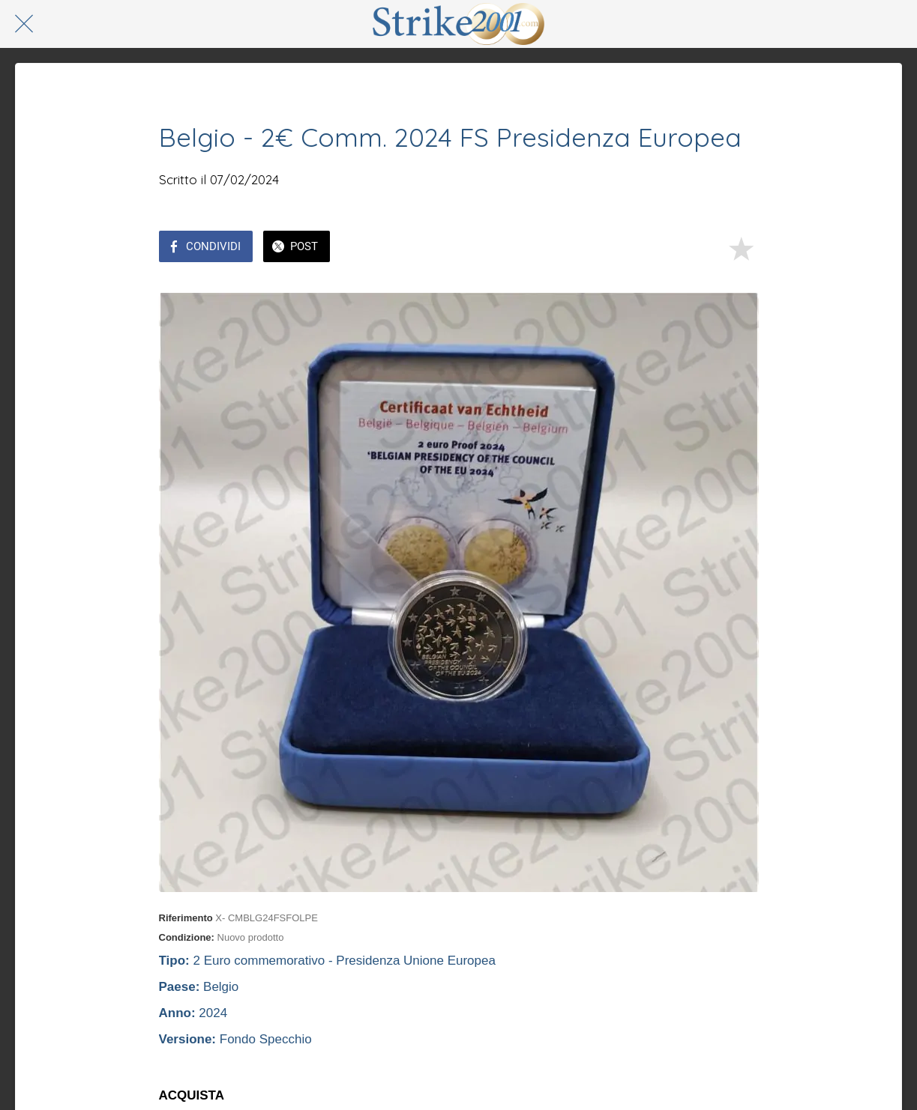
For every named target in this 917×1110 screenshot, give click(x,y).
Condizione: (186, 937)
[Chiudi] (24, 24)
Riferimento (186, 918)
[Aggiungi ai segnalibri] (741, 248)
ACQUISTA (192, 1095)
